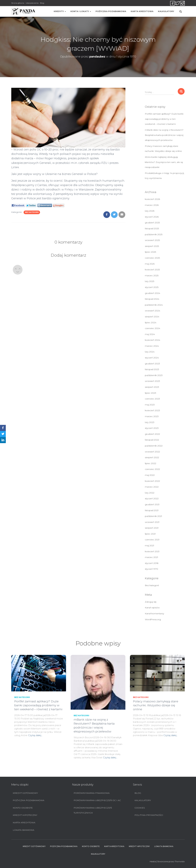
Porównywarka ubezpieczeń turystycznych (93, 810)
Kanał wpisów (152, 607)
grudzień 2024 (152, 293)
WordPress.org (153, 619)
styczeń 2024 (152, 357)
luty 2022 (149, 492)
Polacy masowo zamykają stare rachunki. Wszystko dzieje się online (155, 705)
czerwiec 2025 (152, 257)
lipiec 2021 (150, 533)
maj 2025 (149, 263)
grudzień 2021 (152, 504)
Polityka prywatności (149, 815)
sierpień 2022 (152, 457)
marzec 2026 (152, 205)
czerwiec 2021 (152, 539)
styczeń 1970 (151, 569)
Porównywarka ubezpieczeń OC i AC (97, 800)
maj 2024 (150, 334)
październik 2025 (153, 234)
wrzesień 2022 (152, 451)
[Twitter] (3, 434)
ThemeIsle (180, 861)
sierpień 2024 (152, 316)
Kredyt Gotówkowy (25, 793)
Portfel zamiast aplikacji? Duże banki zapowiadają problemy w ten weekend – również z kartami (164, 118)
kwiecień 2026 (152, 199)
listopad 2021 (152, 510)
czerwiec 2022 (152, 469)
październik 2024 (154, 304)
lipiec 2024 (150, 322)
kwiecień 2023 (152, 410)
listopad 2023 (152, 369)
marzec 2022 (152, 486)
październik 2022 (154, 445)
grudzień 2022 (152, 434)
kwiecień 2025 (152, 269)
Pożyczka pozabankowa (111, 11)
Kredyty (60, 11)
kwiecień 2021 (152, 551)
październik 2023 (154, 375)
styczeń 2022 (152, 498)
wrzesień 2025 (152, 240)
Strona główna (17, 3)
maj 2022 (150, 475)
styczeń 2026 (152, 216)
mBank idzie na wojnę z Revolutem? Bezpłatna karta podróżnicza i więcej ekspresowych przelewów (164, 135)
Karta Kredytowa (142, 11)
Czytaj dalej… (35, 735)
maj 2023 (150, 404)
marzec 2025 (151, 275)
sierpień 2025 (152, 246)
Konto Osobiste (23, 807)
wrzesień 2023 (152, 381)
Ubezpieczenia (32, 3)
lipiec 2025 (150, 252)
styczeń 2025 (151, 287)
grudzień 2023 (152, 363)
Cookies (140, 807)
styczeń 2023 (152, 428)
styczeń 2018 (151, 563)
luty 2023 (149, 422)
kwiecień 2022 (152, 481)
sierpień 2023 (152, 387)
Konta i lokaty (80, 11)
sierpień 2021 (152, 527)
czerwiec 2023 (152, 398)
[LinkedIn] (3, 440)
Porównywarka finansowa (92, 793)
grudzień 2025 (152, 222)
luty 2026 (149, 210)
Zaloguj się (150, 601)
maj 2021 (149, 545)
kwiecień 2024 (152, 340)
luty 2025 (149, 281)
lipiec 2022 (150, 463)
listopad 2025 (152, 228)
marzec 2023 (152, 416)
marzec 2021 (151, 557)
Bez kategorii (31, 212)
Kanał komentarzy (154, 613)
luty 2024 (149, 351)
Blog (42, 3)
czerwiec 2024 (152, 328)
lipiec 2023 (150, 393)
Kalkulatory (166, 11)
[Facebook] (3, 428)
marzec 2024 (152, 346)
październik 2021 (153, 516)
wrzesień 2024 (152, 310)
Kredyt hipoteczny (25, 815)
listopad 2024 (152, 299)
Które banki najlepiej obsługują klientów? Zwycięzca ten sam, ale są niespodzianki (164, 162)
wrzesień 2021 (152, 522)
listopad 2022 (152, 439)
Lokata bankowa (23, 830)
